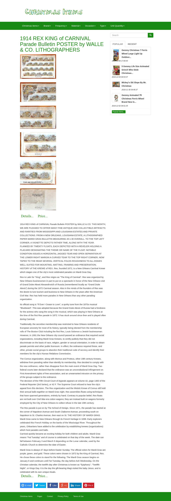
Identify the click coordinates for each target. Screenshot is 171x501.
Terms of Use (78, 496)
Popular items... (119, 112)
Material (76, 26)
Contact (50, 496)
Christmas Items (30, 26)
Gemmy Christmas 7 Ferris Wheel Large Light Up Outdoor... (134, 53)
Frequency (61, 26)
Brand (47, 26)
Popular (118, 44)
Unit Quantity (117, 26)
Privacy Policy (63, 496)
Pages (39, 496)
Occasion (90, 26)
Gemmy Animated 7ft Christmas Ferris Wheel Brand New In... (133, 98)
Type (103, 26)
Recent (132, 44)
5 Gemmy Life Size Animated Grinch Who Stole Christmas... (135, 69)
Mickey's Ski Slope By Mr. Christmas (134, 84)
